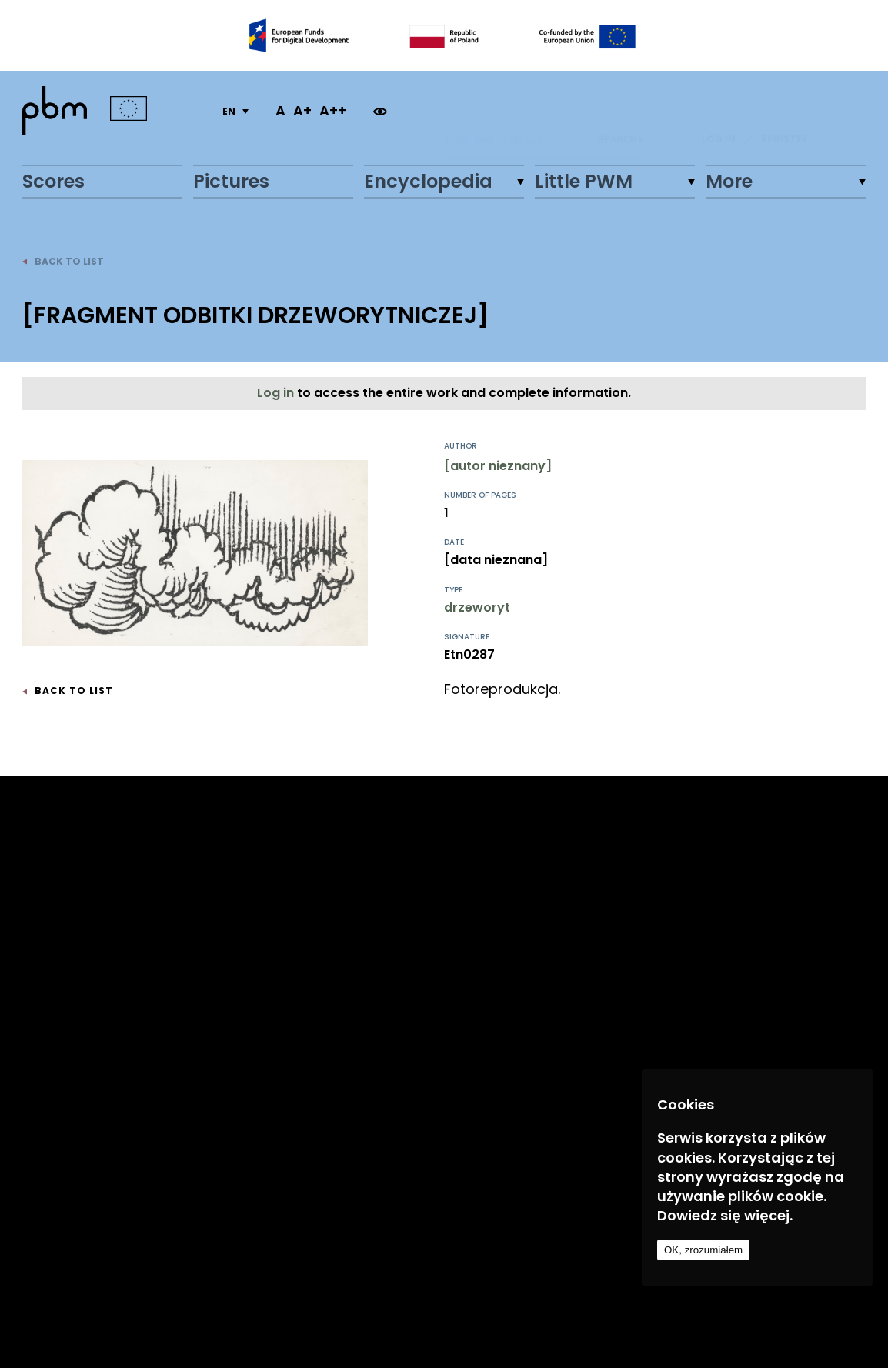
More (729, 181)
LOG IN (719, 111)
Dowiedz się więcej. (725, 1215)
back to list (63, 261)
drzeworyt (477, 607)
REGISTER (784, 111)
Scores (53, 181)
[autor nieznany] (498, 466)
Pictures (231, 181)
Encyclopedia (428, 181)
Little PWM (584, 181)
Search (621, 110)
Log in (277, 393)
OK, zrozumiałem (703, 1250)
